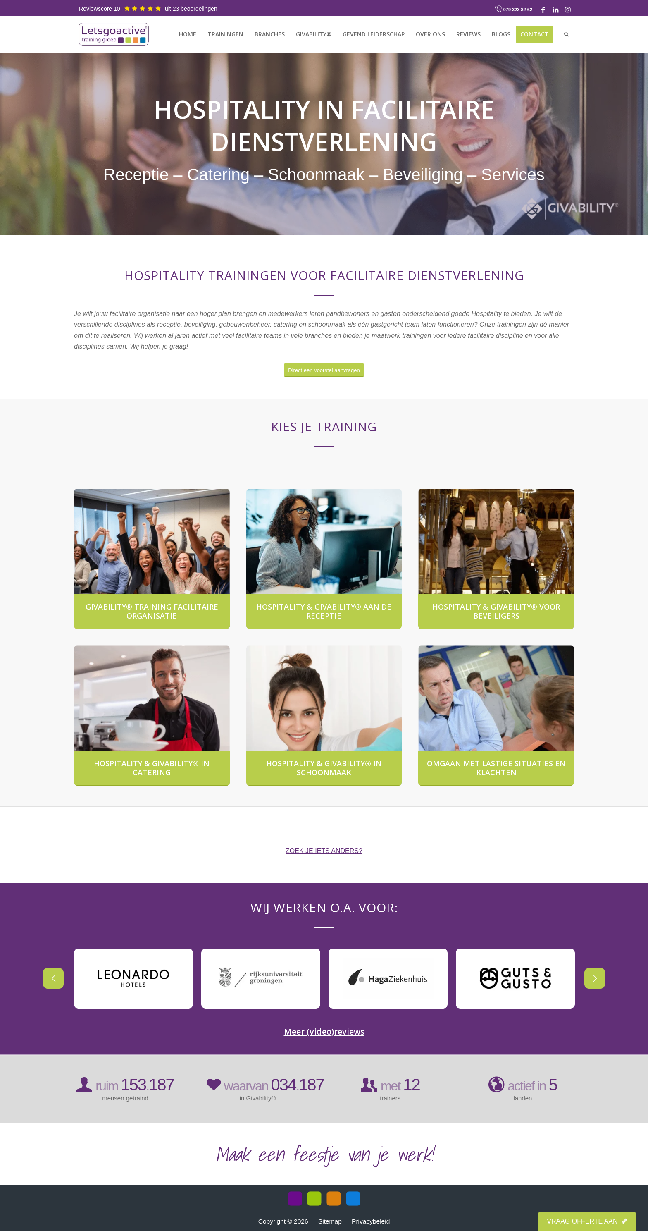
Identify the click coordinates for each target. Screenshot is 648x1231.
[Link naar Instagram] (568, 9)
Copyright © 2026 (284, 1221)
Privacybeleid (371, 1221)
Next (574, 978)
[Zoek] (566, 34)
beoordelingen (199, 8)
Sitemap (330, 1221)
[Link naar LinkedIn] (555, 9)
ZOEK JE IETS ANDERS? (324, 850)
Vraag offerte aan (587, 1221)
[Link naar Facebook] (543, 9)
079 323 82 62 (517, 9)
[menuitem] (188, 34)
